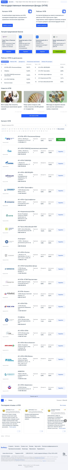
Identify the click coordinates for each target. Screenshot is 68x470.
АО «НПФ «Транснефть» (44, 71)
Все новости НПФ (34, 115)
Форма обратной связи (7, 453)
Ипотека (24, 1)
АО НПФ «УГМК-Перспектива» (27, 279)
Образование (32, 448)
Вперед (11, 400)
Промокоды (25, 448)
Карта (36, 446)
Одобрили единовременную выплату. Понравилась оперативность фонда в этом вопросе (32, 417)
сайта (39, 446)
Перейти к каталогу (7, 25)
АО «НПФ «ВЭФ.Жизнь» (25, 356)
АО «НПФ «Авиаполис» (25, 385)
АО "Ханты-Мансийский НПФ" (45, 81)
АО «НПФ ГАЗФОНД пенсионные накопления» (12, 75)
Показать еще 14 (34, 396)
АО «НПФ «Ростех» (24, 252)
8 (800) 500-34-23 (28, 453)
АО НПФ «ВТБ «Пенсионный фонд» (12, 67)
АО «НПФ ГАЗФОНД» (9, 79)
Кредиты (20, 1)
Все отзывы (63, 405)
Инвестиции (44, 1)
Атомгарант (22, 239)
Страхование (39, 1)
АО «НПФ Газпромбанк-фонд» (27, 266)
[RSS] (12, 466)
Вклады (17, 1)
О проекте (10, 446)
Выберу (2, 436)
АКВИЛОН (21, 371)
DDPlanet (31, 466)
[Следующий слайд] (65, 420)
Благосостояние (8, 82)
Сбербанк (6, 71)
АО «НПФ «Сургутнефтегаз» (45, 74)
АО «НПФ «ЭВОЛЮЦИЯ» (44, 67)
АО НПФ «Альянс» (23, 291)
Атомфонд (21, 317)
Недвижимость (41, 448)
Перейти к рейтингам (42, 25)
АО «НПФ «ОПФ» (23, 330)
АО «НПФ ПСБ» (22, 303)
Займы (30, 1)
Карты (27, 1)
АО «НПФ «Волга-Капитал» (26, 342)
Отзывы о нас (24, 446)
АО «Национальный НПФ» (44, 78)
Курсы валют (34, 1)
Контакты (17, 446)
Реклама (31, 446)
